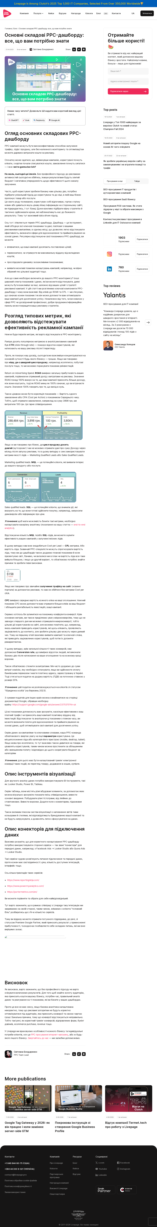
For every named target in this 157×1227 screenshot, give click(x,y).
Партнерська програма (56, 1177)
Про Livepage (56, 1163)
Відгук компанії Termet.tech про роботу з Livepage (126, 1125)
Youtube (139, 1163)
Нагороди (77, 13)
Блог (100, 13)
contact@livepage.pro (16, 1175)
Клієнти (90, 13)
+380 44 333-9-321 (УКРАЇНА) (19, 1169)
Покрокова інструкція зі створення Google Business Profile (75, 1127)
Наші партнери (57, 1196)
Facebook (120, 1163)
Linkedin (120, 1169)
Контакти (118, 13)
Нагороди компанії (59, 1184)
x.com (100, 1163)
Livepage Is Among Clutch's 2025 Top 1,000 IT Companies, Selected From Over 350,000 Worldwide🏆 (78, 3)
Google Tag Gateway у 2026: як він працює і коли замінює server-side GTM (27, 1127)
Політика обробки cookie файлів (21, 1181)
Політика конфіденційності (18, 1186)
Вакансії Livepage (58, 1190)
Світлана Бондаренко (25, 1052)
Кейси (53, 13)
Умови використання (15, 1192)
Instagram (102, 1169)
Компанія (26, 13)
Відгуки (64, 13)
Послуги (39, 13)
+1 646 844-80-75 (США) (17, 1163)
